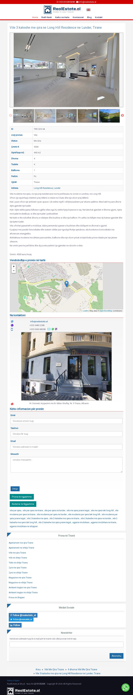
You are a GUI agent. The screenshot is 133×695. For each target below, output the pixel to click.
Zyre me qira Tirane (18, 568)
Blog (89, 17)
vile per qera (16, 510)
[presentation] (36, 481)
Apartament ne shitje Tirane (21, 548)
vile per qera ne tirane (33, 510)
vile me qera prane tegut (78, 510)
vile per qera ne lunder (55, 510)
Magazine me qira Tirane (20, 577)
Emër (13, 415)
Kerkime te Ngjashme (23, 504)
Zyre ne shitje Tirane (18, 573)
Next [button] (122, 115)
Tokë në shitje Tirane (18, 563)
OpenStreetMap (106, 311)
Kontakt (98, 17)
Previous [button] (10, 115)
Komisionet (78, 17)
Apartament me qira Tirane (21, 543)
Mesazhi (15, 454)
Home (35, 17)
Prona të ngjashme (22, 496)
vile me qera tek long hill (102, 510)
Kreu (38, 669)
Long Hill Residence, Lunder (47, 188)
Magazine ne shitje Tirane (21, 582)
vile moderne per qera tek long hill (84, 514)
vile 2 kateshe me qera (38, 518)
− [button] (14, 271)
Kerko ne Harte (62, 17)
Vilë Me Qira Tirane (54, 669)
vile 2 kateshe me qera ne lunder (96, 518)
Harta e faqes (13, 680)
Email (13, 441)
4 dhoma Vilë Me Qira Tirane (82, 669)
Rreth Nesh (46, 17)
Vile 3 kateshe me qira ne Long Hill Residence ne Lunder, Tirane (67, 673)
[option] (23, 116)
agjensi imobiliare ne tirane (104, 522)
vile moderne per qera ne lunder (52, 514)
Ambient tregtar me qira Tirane (23, 587)
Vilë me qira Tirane (17, 553)
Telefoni (14, 428)
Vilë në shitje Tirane (18, 558)
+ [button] (14, 267)
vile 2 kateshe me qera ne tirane (65, 518)
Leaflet (85, 311)
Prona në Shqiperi (17, 597)
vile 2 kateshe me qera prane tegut (54, 522)
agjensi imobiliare (81, 522)
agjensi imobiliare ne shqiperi (24, 526)
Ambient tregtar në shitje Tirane (23, 592)
